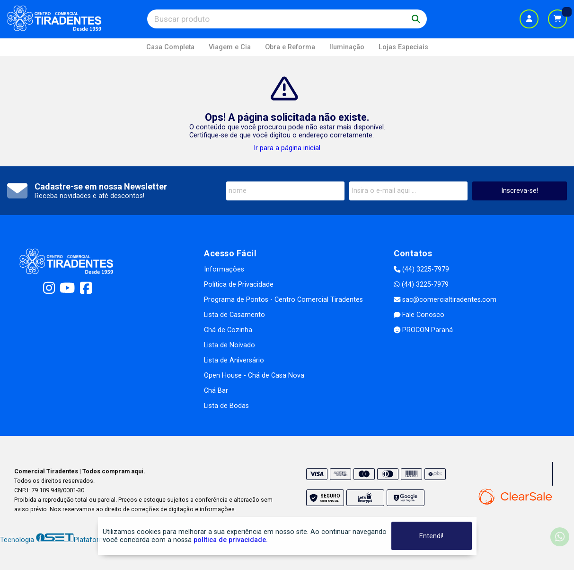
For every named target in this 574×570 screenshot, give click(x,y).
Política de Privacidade (239, 284)
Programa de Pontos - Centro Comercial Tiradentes (283, 300)
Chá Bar (216, 391)
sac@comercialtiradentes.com (445, 300)
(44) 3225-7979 (421, 269)
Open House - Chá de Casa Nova (254, 375)
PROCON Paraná (423, 330)
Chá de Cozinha (228, 330)
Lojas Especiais (403, 47)
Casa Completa (170, 47)
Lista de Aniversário (234, 360)
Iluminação (346, 47)
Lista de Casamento (234, 315)
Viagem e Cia (230, 47)
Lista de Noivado (229, 345)
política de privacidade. (231, 540)
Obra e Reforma (290, 47)
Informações (224, 269)
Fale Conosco (419, 315)
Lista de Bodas (226, 406)
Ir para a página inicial (287, 148)
